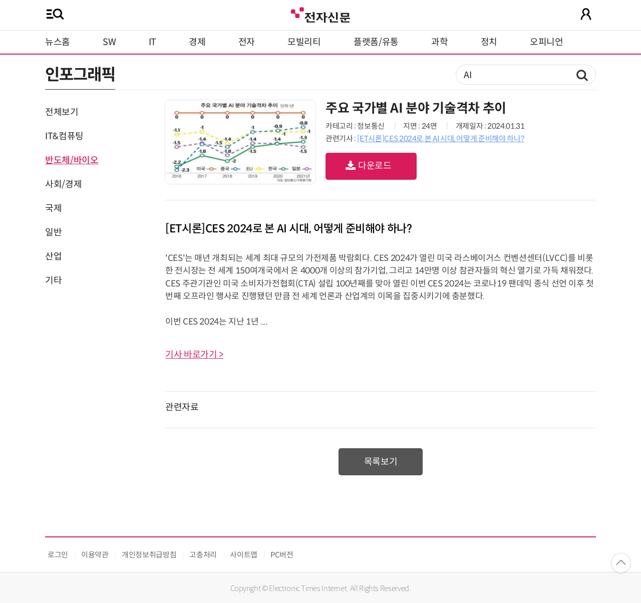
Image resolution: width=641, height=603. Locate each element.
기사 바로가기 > (194, 354)
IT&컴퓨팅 (64, 136)
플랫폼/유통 (376, 42)
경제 (197, 42)
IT (152, 42)
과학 (439, 42)
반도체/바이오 (71, 160)
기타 (53, 280)
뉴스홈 (57, 42)
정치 (489, 42)
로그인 (58, 554)
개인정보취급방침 (149, 554)
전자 (246, 42)
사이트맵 (243, 554)
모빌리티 (304, 42)
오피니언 (546, 42)
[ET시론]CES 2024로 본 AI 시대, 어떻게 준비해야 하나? (440, 138)
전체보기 (62, 112)
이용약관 (95, 554)
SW (109, 42)
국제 (53, 208)
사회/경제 (63, 184)
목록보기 (381, 461)
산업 (53, 256)
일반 (53, 232)
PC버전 (281, 554)
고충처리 (203, 554)
